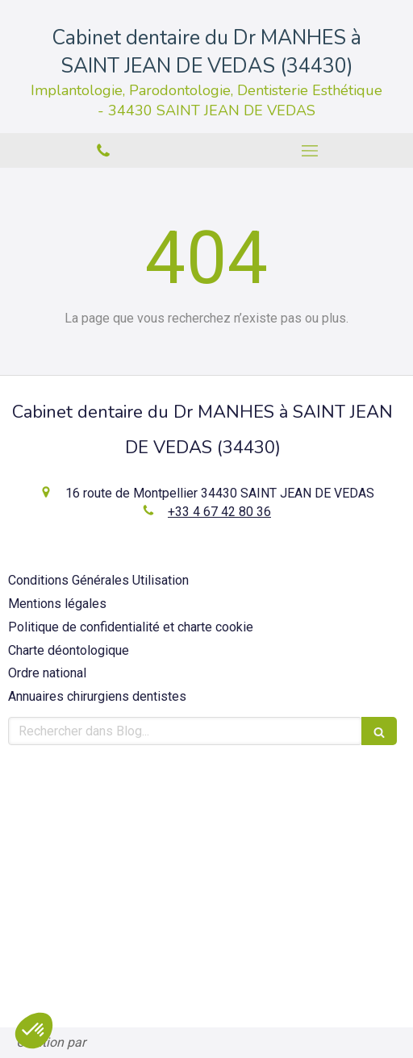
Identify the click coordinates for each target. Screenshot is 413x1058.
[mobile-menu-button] (309, 151)
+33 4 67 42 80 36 (219, 511)
